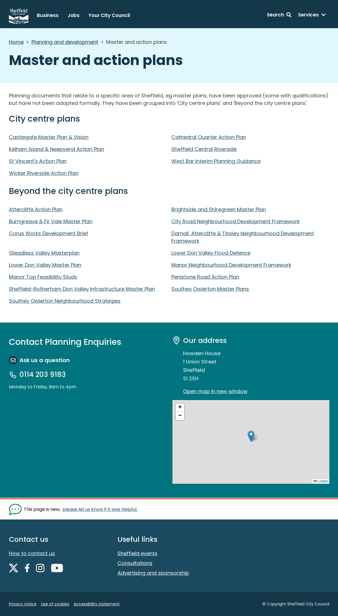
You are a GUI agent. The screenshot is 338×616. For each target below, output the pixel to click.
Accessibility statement (97, 604)
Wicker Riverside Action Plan (43, 173)
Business (48, 15)
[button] (251, 436)
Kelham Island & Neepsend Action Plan (56, 149)
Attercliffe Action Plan (36, 209)
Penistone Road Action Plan (205, 276)
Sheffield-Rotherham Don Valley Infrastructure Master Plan (82, 288)
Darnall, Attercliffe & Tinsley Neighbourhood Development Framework (242, 237)
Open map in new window (215, 391)
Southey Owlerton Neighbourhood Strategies (65, 300)
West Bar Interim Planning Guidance (216, 161)
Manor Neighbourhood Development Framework (231, 264)
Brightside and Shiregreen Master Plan (218, 209)
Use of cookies (55, 604)
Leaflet (320, 481)
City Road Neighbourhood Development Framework (235, 221)
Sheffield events (137, 553)
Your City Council (109, 15)
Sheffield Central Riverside (204, 149)
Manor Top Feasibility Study (43, 276)
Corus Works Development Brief (48, 233)
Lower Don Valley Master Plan (45, 264)
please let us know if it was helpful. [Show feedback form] (100, 509)
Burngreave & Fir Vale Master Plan (50, 221)
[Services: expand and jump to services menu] (312, 16)
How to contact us (32, 553)
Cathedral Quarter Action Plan (208, 137)
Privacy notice (23, 604)
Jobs (74, 15)
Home (16, 41)
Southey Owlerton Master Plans (210, 288)
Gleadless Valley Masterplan (44, 252)
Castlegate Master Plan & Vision (48, 137)
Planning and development (65, 41)
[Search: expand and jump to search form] (279, 16)
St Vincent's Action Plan (38, 161)
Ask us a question (45, 360)
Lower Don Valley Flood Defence (210, 252)
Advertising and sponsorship (153, 572)
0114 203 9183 (43, 374)
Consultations (135, 563)
